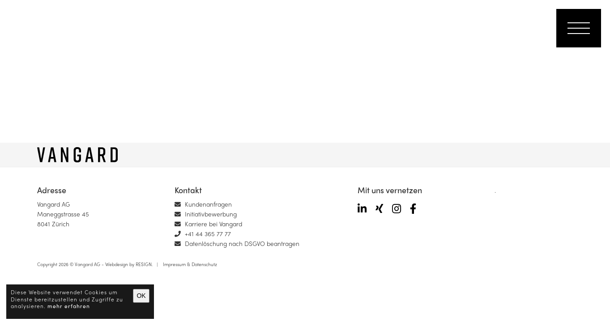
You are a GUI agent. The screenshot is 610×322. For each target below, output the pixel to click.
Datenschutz (204, 264)
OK (141, 295)
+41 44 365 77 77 (203, 233)
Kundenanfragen (203, 203)
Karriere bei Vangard (208, 223)
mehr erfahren (68, 306)
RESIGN (144, 264)
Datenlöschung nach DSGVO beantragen (237, 243)
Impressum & (175, 264)
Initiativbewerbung (206, 213)
